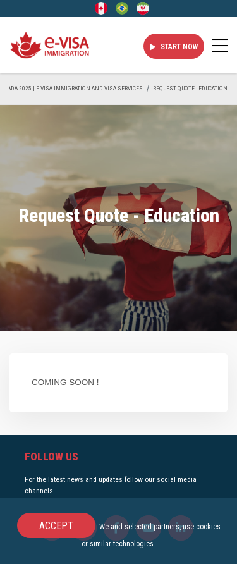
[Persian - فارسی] (143, 7)
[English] (101, 7)
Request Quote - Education (190, 88)
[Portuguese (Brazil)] (122, 7)
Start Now (174, 46)
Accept (56, 526)
